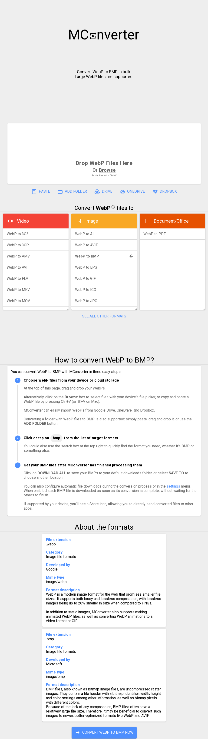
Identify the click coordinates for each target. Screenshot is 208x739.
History (23, 733)
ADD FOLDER (72, 192)
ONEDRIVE (132, 192)
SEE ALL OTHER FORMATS (104, 316)
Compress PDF (93, 733)
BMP (56, 438)
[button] (200, 6)
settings (173, 486)
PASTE (40, 192)
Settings (45, 733)
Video (23, 221)
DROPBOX (164, 192)
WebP (103, 208)
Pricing (66, 733)
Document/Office (171, 221)
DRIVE (103, 192)
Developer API (141, 733)
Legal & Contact (176, 733)
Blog (117, 733)
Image (91, 221)
